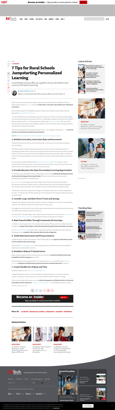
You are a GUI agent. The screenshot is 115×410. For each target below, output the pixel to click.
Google (52, 261)
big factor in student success (36, 270)
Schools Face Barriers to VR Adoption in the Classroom (94, 220)
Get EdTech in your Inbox (84, 378)
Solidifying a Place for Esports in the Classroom (94, 227)
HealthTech (41, 394)
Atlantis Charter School (20, 230)
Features (31, 19)
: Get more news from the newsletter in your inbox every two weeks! (36, 136)
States (26, 19)
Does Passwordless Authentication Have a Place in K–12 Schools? (94, 90)
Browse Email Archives (84, 382)
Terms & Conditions (37, 379)
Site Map (47, 379)
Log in (107, 19)
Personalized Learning (37, 312)
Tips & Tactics (39, 19)
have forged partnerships (27, 245)
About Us (10, 379)
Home (8, 61)
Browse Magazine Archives (85, 399)
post (18, 182)
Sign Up (83, 2)
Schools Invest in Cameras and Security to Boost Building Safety (94, 214)
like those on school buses (41, 283)
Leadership (59, 312)
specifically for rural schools (27, 113)
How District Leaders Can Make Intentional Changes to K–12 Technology (95, 67)
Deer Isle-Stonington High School (47, 162)
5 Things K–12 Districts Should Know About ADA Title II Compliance (93, 82)
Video (45, 19)
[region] (57, 406)
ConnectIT (51, 19)
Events (57, 19)
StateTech (30, 394)
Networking (68, 312)
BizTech (11, 394)
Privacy (27, 379)
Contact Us (19, 379)
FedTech (20, 394)
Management (50, 312)
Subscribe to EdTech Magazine (86, 395)
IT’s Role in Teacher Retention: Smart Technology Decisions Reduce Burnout (92, 75)
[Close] (112, 406)
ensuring (29, 105)
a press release (56, 121)
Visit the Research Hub (66, 400)
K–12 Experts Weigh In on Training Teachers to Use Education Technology (94, 236)
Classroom (13, 61)
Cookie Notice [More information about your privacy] (56, 408)
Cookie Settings (88, 406)
